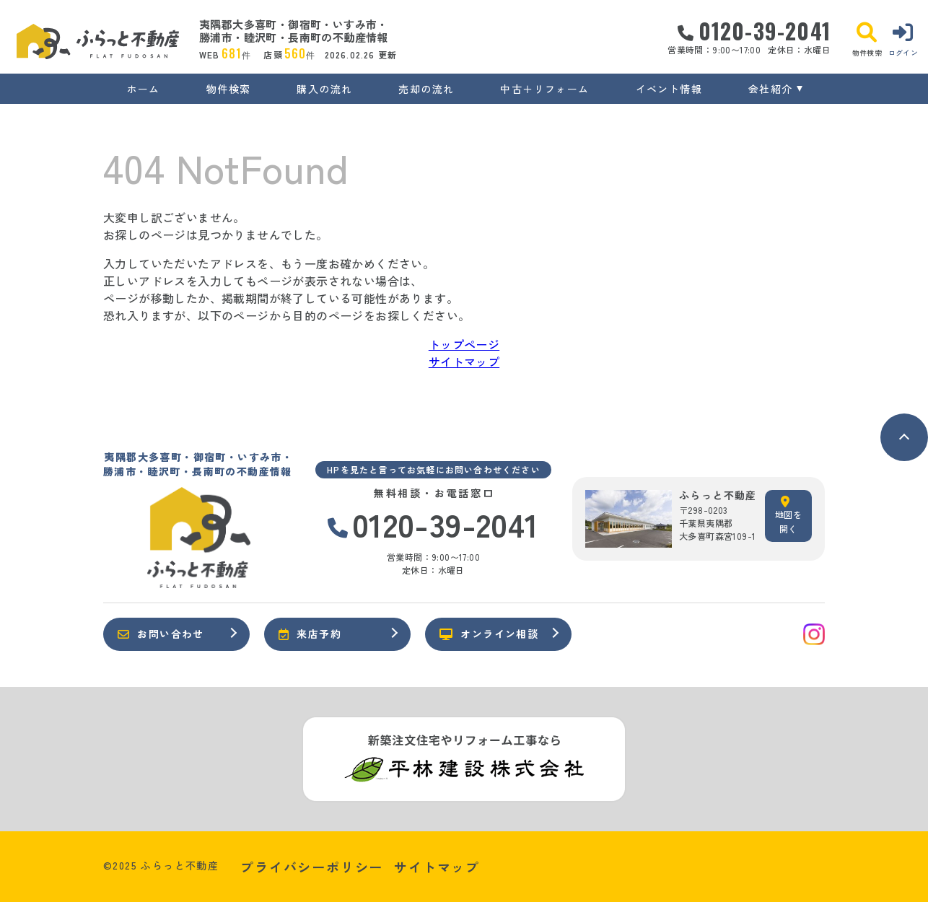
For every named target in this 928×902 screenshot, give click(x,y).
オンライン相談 (488, 633)
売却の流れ (426, 89)
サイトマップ (464, 361)
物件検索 (228, 89)
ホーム (143, 89)
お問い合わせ (161, 633)
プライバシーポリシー (311, 866)
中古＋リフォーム (544, 89)
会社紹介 (770, 89)
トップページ (464, 344)
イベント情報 (669, 89)
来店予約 (310, 633)
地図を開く (788, 515)
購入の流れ (324, 89)
